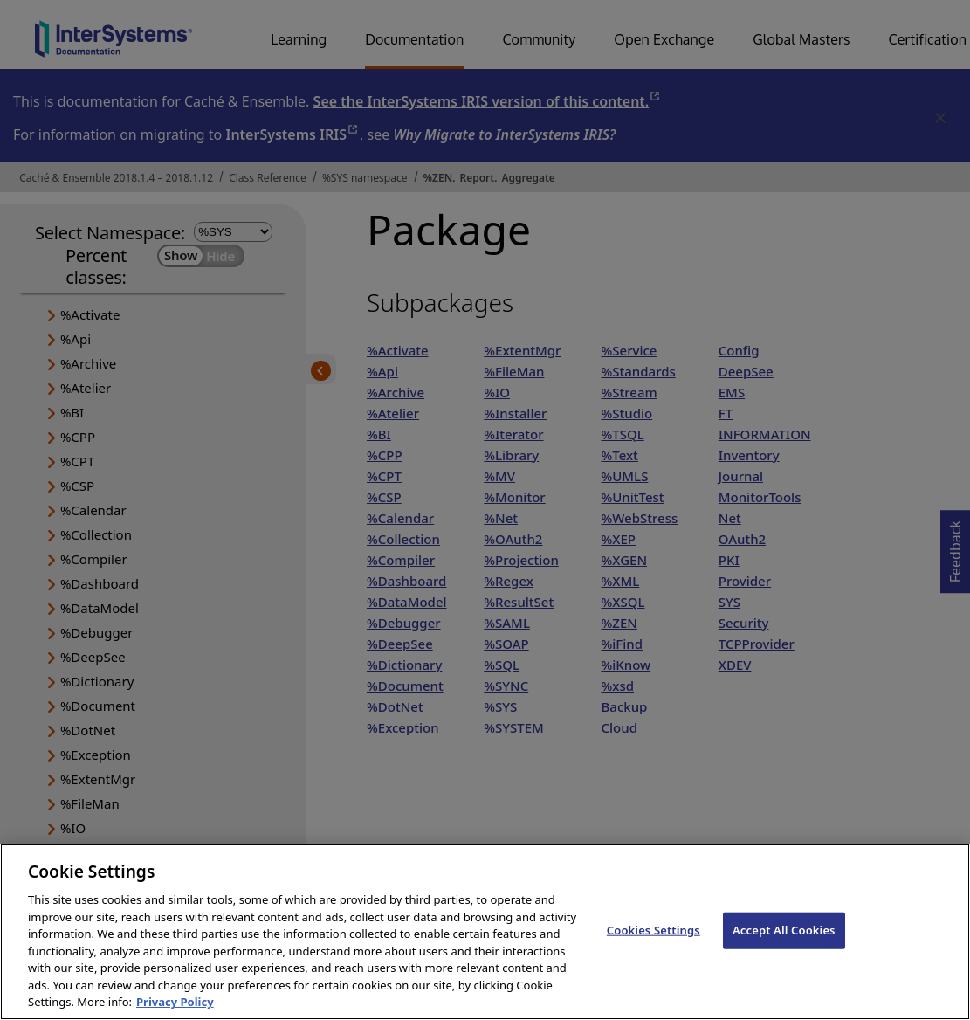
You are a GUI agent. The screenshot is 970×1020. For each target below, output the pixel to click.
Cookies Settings (653, 955)
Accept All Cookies (784, 955)
